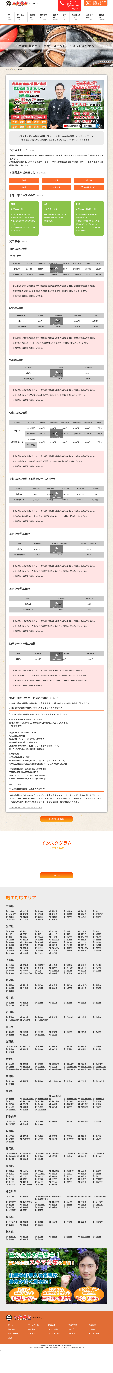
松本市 (25, 985)
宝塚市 (11, 1138)
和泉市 (98, 1104)
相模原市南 (27, 1201)
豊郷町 (83, 1049)
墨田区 (98, 1176)
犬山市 (98, 936)
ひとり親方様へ (54, 1333)
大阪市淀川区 (43, 1098)
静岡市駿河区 (43, 1153)
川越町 (69, 914)
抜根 (24, 187)
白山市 (25, 1017)
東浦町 (69, 947)
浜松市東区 (71, 1153)
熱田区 (40, 936)
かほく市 (26, 1020)
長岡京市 (55, 1063)
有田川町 (12, 1124)
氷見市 (83, 1031)
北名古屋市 (27, 942)
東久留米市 (27, 1184)
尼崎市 (40, 1136)
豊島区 (69, 1176)
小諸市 (11, 990)
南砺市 (69, 1031)
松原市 (69, 1106)
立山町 (54, 1034)
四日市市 (26, 911)
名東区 (98, 931)
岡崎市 (25, 950)
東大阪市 (70, 1101)
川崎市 (25, 1196)
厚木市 (25, 1204)
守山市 (69, 1046)
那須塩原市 (85, 1236)
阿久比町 (55, 947)
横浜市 (11, 1196)
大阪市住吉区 (86, 1098)
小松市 (40, 1017)
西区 (25, 934)
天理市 (83, 1081)
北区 (10, 934)
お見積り (31, 1333)
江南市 (11, 939)
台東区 (83, 1179)
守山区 (54, 931)
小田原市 (41, 1204)
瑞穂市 (69, 965)
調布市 (40, 1179)
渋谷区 (25, 1170)
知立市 (11, 953)
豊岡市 (11, 1141)
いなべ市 (12, 914)
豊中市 (83, 1101)
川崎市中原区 (43, 1196)
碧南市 (40, 950)
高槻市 (25, 1104)
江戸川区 (41, 1173)
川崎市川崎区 (86, 1196)
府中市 (11, 1179)
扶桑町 (98, 942)
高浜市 (25, 953)
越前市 (40, 1002)
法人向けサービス (89, 187)
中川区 (40, 931)
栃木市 (40, 1236)
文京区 (54, 1179)
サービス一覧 (33, 1325)
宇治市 (11, 1063)
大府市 (25, 947)
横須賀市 (55, 1201)
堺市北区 (26, 1101)
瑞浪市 (69, 973)
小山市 (25, 1236)
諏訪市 (69, 988)
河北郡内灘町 (43, 1020)
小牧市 (25, 939)
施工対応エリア (14, 1329)
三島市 (25, 1159)
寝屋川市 (70, 1104)
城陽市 (83, 1063)
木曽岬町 (99, 914)
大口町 (83, 942)
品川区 (11, 1176)
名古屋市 (12, 931)
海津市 (25, 967)
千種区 (69, 931)
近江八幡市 (13, 1046)
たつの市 (70, 1138)
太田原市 (41, 1239)
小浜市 (98, 1002)
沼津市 (40, 1156)
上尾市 (11, 1224)
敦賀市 (69, 1002)
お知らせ (92, 1329)
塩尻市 (98, 985)
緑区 (25, 931)
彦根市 (98, 1046)
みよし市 (41, 953)
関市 (39, 970)
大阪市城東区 (72, 1098)
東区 (25, 936)
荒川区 (69, 1179)
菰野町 (40, 914)
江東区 (69, 1173)
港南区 (40, 1210)
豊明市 (83, 939)
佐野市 (69, 1236)
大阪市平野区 (28, 1098)
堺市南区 (55, 1101)
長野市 (11, 985)
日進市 (98, 939)
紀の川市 (84, 1121)
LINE (10, 1338)
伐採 (24, 180)
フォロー (56, 875)
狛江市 (98, 1170)
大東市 (54, 1106)
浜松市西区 (85, 1153)
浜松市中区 (56, 1153)
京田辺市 (26, 1066)
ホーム (10, 1325)
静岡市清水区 (28, 1153)
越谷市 (69, 1222)
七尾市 (83, 1017)
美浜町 (98, 947)
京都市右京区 (86, 1066)
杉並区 (11, 1170)
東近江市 (26, 1046)
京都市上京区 (86, 1069)
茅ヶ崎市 (99, 1201)
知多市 (40, 947)
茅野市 (40, 988)
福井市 (11, 1002)
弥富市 (40, 945)
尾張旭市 (55, 939)
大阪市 (11, 1098)
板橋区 (40, 1170)
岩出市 (98, 1121)
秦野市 (69, 1204)
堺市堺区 (41, 1101)
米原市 (11, 1049)
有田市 (54, 1121)
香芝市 (69, 1081)
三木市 (40, 1138)
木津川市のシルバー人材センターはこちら (25, 807)
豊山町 (69, 942)
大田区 (25, 1173)
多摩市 (69, 1181)
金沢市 (11, 1017)
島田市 (40, 1159)
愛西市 (25, 945)
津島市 (11, 945)
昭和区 (83, 934)
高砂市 (54, 1138)
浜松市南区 (100, 1153)
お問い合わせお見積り (99, 2)
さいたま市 (13, 1222)
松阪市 (54, 911)
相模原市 (12, 1201)
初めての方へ (73, 1325)
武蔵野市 (70, 1170)
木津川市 (99, 1063)
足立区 (54, 1173)
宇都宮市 (12, 1236)
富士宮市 (99, 1156)
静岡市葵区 (13, 1153)
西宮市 (69, 1136)
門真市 (40, 1106)
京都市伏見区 (72, 1066)
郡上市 (98, 970)
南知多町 (84, 947)
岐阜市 (11, 965)
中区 (10, 936)
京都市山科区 (28, 1069)
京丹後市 (41, 1066)
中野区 (54, 1176)
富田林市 (12, 1109)
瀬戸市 (69, 936)
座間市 (83, 1204)
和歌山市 (12, 1121)
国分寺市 (99, 1181)
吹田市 (11, 1104)
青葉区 (54, 1207)
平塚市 (83, 1201)
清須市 (11, 942)
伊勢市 (11, 916)
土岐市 (40, 973)
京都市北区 (42, 1069)
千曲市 (25, 988)
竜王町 (54, 1049)
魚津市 (98, 1031)
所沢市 (54, 1222)
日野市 (25, 1181)
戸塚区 (98, 1207)
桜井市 (11, 1084)
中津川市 (12, 973)
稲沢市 (40, 939)
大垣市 (11, 967)
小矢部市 (41, 1034)
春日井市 (84, 936)
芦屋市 (83, 1136)
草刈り (89, 180)
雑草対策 (56, 187)
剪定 (56, 180)
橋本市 (40, 1121)
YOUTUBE (72, 1333)
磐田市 (54, 1156)
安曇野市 (84, 985)
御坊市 (25, 1124)
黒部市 (11, 1034)
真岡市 (11, 1239)
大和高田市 (100, 1081)
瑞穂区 (98, 934)
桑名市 (40, 911)
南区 (68, 934)
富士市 (25, 1156)
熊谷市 (25, 1224)
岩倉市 (69, 939)
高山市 (83, 970)
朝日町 (54, 914)
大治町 (69, 945)
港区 (39, 934)
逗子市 (40, 1207)
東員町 (83, 914)
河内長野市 (42, 1109)
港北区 (69, 1207)
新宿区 (40, 1176)
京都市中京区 (57, 1069)
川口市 (25, 1222)
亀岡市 (25, 1063)
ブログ (71, 1329)
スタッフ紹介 (53, 1329)
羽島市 (25, 965)
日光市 (25, 1239)
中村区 (54, 934)
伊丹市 (98, 1136)
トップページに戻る (56, 819)
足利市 (54, 1236)
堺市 (10, 1101)
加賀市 (54, 1017)
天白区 (83, 931)
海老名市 (99, 1204)
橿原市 (25, 1081)
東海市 (11, 947)
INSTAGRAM (94, 1333)
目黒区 (83, 1176)
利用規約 (74, 1347)
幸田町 (54, 953)
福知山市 (70, 1063)
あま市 (54, 945)
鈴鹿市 (11, 911)
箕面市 (25, 1106)
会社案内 (31, 1329)
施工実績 (92, 1325)
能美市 (98, 1017)
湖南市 (40, 1049)
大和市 (11, 1204)
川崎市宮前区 (72, 1196)
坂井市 (25, 1002)
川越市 (40, 1222)
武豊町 (11, 950)
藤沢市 (69, 1201)
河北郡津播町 (14, 1020)
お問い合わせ (13, 1333)
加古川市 (26, 1138)
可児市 (69, 970)
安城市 (83, 950)
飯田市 (69, 985)
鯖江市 (54, 1002)
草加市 (83, 1222)
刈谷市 (54, 950)
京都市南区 (71, 1069)
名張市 (69, 911)
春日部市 (99, 1222)
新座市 (40, 1224)
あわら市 (12, 1005)
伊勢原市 (12, 1207)
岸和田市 (84, 1104)
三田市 (98, 1138)
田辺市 (69, 1121)
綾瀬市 (25, 1207)
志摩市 (40, 916)
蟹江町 (83, 945)
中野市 (98, 988)
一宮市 (54, 936)
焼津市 (83, 1156)
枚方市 (98, 1101)
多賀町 (11, 1052)
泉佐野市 (84, 1106)
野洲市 (83, 1046)
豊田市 (69, 950)
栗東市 (54, 1046)
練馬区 (11, 1173)
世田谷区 (55, 1170)
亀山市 (83, 911)
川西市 (83, 1138)
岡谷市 (83, 988)
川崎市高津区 (57, 1196)
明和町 (54, 916)
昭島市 (40, 1184)
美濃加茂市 (27, 973)
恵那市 (54, 973)
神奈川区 (12, 1210)
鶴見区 (83, 1207)
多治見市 (55, 970)
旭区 (25, 1210)
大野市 (83, 1002)
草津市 (40, 1046)
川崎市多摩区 (101, 1196)
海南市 (25, 1121)
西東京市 (99, 1179)
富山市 (11, 1031)
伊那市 (11, 988)
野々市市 (70, 1017)
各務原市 (41, 965)
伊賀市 (25, 914)
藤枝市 (69, 1156)
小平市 (11, 1181)
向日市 (54, 1066)
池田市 (25, 1109)
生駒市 (40, 1081)
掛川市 (11, 1159)
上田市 (40, 985)
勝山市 (25, 1005)
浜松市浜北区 (14, 1156)
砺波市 (54, 1031)
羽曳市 (98, 1106)
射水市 (40, 1031)
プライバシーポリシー (65, 1347)
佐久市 (54, 985)
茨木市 (40, 1104)
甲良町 (98, 1049)
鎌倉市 (54, 1204)
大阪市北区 (100, 1098)
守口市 (11, 1106)
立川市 (40, 1181)
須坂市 (54, 988)
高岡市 (25, 1031)
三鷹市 (83, 1170)
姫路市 (25, 1136)
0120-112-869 (73, 5)
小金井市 (12, 1184)
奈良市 (11, 1081)
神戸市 (11, 1136)
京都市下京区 (101, 1069)
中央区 (54, 1181)
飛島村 (98, 945)
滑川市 (25, 1034)
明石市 (54, 1136)
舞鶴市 (40, 1063)
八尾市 (54, 1104)
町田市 (98, 1173)
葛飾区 (83, 1173)
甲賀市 (25, 1049)
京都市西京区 (14, 1069)
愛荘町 (69, 1049)
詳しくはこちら (15, 784)
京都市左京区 (101, 1066)
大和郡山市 (56, 1081)
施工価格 (51, 1325)
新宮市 (40, 1124)
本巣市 (83, 973)
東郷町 (54, 942)
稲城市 (54, 1184)
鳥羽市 (25, 916)
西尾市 (98, 950)
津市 (97, 911)
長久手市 (41, 942)
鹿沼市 (98, 1236)
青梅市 (83, 1181)
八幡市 (11, 1066)
